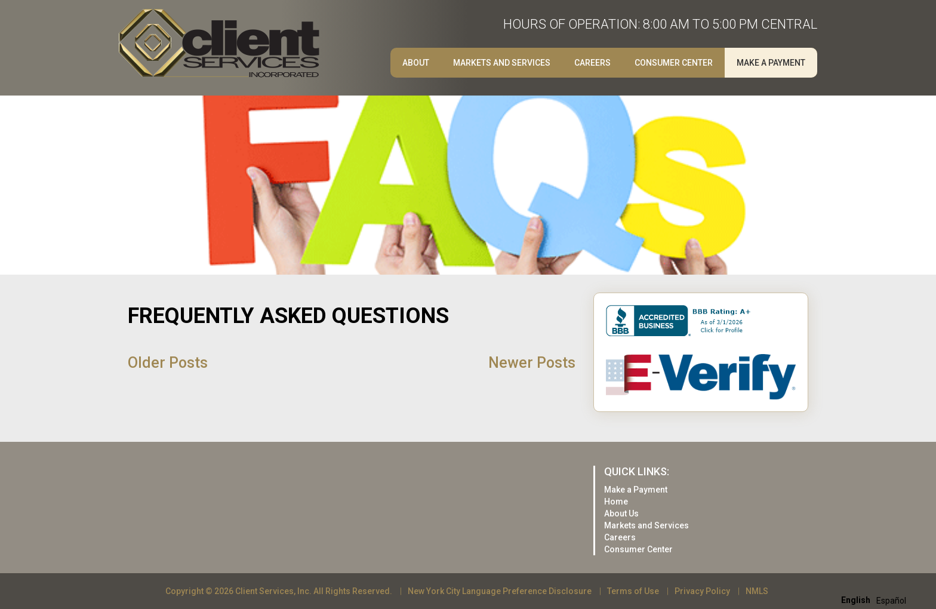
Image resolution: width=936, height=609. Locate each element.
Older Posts (168, 362)
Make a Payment (771, 62)
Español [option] (891, 600)
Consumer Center (674, 62)
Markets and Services (501, 62)
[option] (891, 600)
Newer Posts (531, 362)
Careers (592, 62)
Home (616, 501)
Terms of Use (633, 591)
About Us (621, 513)
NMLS (757, 591)
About (415, 62)
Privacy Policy (702, 591)
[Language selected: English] (876, 599)
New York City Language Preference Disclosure (500, 591)
